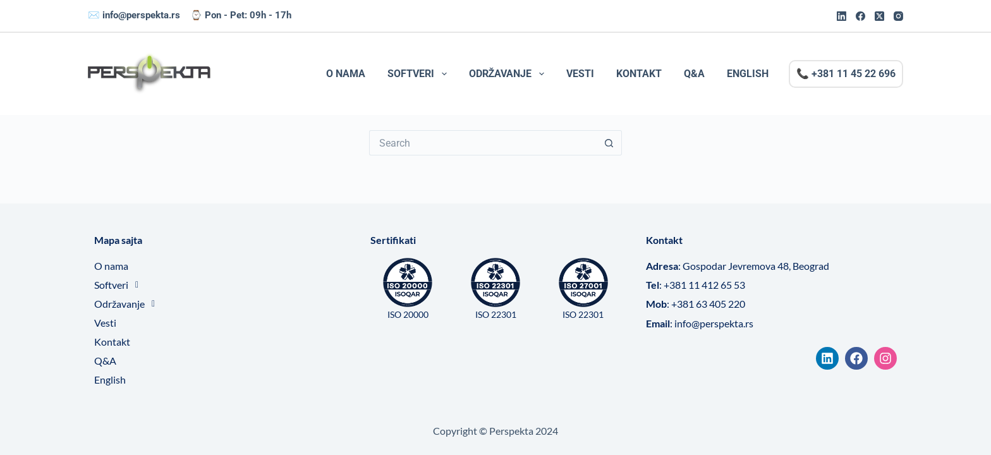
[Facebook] (860, 16)
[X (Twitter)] (879, 16)
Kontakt (639, 74)
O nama (345, 74)
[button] (219, 285)
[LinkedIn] (841, 16)
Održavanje (509, 74)
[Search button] (609, 142)
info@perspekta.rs (141, 15)
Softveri (419, 74)
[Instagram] (898, 16)
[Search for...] (483, 142)
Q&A (694, 74)
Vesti (580, 74)
